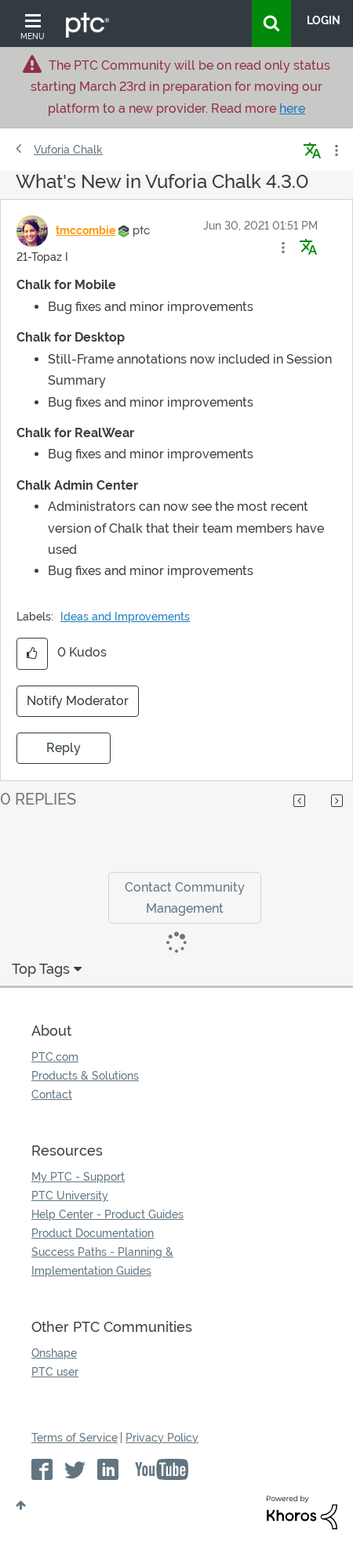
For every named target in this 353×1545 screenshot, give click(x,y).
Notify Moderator (78, 700)
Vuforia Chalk (68, 149)
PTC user (54, 1372)
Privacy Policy (162, 1437)
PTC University (69, 1195)
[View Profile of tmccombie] (85, 230)
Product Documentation (92, 1233)
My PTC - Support (78, 1177)
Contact (51, 1094)
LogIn (323, 20)
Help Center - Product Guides (107, 1214)
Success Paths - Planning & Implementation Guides (102, 1261)
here (292, 108)
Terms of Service (74, 1437)
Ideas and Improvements (125, 616)
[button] (283, 247)
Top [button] (21, 1505)
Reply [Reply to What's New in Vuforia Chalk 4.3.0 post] (63, 747)
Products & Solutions (85, 1075)
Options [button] (335, 150)
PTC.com (54, 1057)
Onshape (54, 1353)
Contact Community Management (185, 898)
